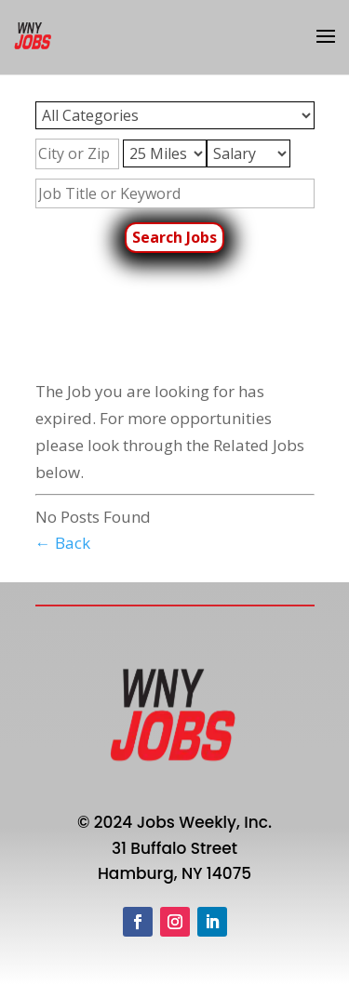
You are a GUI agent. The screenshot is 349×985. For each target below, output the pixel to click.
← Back (62, 542)
